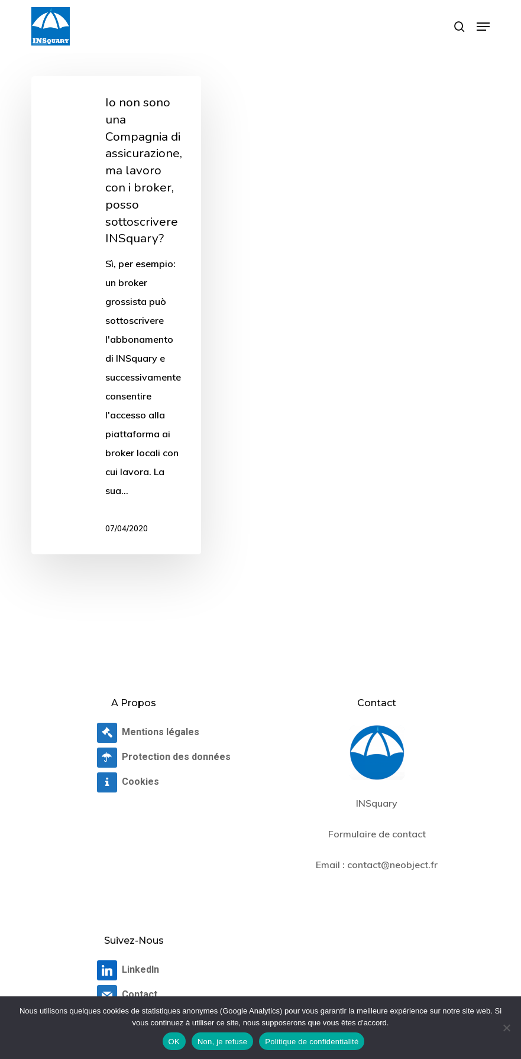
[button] (483, 27)
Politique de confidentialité (311, 1041)
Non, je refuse (222, 1041)
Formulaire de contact (377, 834)
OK (174, 1041)
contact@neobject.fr (392, 864)
